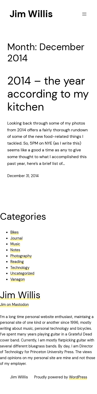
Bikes (14, 232)
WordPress (78, 377)
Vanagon (17, 279)
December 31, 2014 (23, 175)
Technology (19, 267)
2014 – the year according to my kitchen (48, 94)
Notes (15, 250)
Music (15, 244)
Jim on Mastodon (14, 304)
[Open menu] (84, 14)
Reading (17, 261)
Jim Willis (31, 14)
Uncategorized (22, 273)
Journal (16, 238)
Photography (21, 256)
